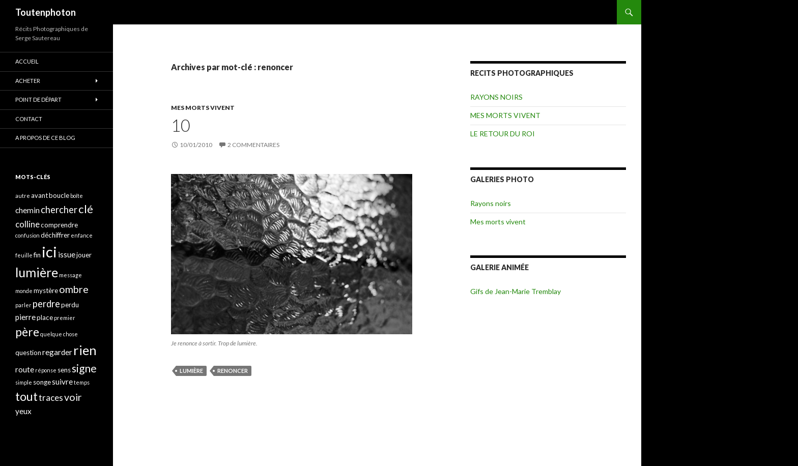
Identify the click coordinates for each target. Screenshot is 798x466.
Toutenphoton (45, 12)
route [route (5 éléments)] (24, 369)
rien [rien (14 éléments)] (85, 350)
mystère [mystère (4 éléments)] (46, 290)
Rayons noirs (490, 203)
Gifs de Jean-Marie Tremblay (515, 291)
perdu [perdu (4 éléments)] (70, 305)
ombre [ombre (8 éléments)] (74, 289)
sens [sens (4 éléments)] (64, 370)
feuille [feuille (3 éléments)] (24, 255)
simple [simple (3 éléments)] (23, 382)
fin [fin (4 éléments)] (37, 255)
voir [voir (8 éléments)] (73, 397)
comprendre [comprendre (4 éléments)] (59, 225)
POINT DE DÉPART (38, 99)
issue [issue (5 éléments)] (66, 254)
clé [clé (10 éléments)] (85, 209)
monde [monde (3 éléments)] (24, 290)
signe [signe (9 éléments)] (84, 368)
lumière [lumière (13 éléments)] (36, 272)
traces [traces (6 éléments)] (51, 397)
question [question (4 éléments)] (28, 352)
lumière (191, 370)
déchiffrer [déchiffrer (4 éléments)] (55, 235)
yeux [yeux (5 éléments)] (23, 411)
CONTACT (28, 118)
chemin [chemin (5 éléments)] (27, 210)
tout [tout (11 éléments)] (26, 396)
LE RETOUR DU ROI (502, 133)
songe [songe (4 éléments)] (42, 382)
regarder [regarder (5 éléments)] (57, 352)
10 (180, 125)
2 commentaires (253, 145)
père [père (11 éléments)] (27, 332)
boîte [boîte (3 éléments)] (76, 195)
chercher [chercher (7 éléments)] (59, 209)
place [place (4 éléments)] (45, 317)
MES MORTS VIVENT (203, 107)
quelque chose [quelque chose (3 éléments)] (59, 334)
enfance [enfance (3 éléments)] (82, 235)
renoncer (232, 370)
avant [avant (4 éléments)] (39, 195)
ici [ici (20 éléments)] (49, 251)
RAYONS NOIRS (496, 97)
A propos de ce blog (45, 137)
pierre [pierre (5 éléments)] (25, 317)
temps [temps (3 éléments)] (82, 382)
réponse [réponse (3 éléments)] (45, 370)
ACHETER (27, 80)
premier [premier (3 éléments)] (64, 317)
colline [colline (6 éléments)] (27, 224)
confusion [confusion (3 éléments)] (27, 235)
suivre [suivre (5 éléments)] (62, 381)
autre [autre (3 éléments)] (22, 195)
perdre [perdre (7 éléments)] (46, 303)
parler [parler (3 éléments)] (23, 305)
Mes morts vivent (498, 221)
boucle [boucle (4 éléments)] (59, 195)
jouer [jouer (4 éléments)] (84, 255)
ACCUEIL (27, 61)
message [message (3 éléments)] (70, 275)
